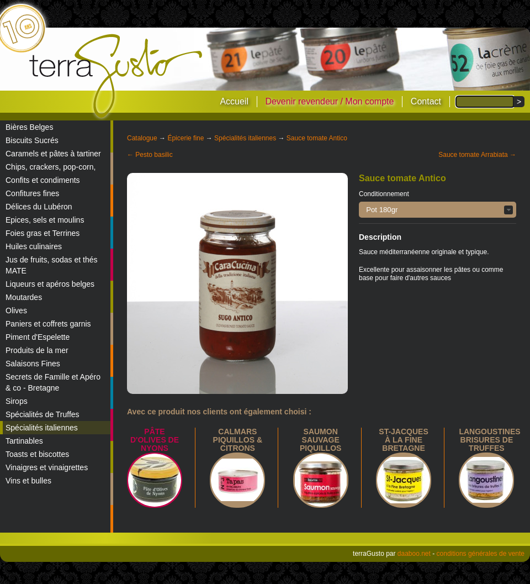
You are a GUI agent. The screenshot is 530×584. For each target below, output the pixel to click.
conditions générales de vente (480, 553)
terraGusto (117, 76)
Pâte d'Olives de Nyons (154, 440)
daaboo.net (414, 553)
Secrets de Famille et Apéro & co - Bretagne (53, 382)
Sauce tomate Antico (317, 138)
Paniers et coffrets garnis (48, 323)
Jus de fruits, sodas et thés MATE (52, 265)
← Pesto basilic (150, 155)
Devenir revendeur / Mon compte (329, 101)
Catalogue (142, 138)
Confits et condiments (43, 180)
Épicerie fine (185, 138)
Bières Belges (29, 127)
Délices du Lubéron (39, 206)
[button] (437, 210)
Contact (426, 101)
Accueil (234, 101)
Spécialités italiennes (42, 427)
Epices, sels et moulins (45, 219)
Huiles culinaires (34, 246)
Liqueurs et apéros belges (50, 284)
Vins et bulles (28, 480)
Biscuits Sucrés (32, 140)
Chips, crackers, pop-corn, (51, 166)
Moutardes (24, 297)
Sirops (17, 401)
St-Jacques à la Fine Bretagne (403, 440)
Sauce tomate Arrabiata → (477, 155)
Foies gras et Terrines (43, 233)
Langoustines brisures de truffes (489, 440)
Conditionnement (384, 194)
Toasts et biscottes (37, 454)
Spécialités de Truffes (43, 414)
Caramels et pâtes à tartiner (53, 153)
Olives (16, 310)
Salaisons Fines (33, 363)
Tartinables (24, 440)
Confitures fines (32, 193)
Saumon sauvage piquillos (320, 440)
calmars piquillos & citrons (237, 440)
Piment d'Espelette (38, 337)
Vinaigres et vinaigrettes (47, 467)
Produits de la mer (37, 350)
